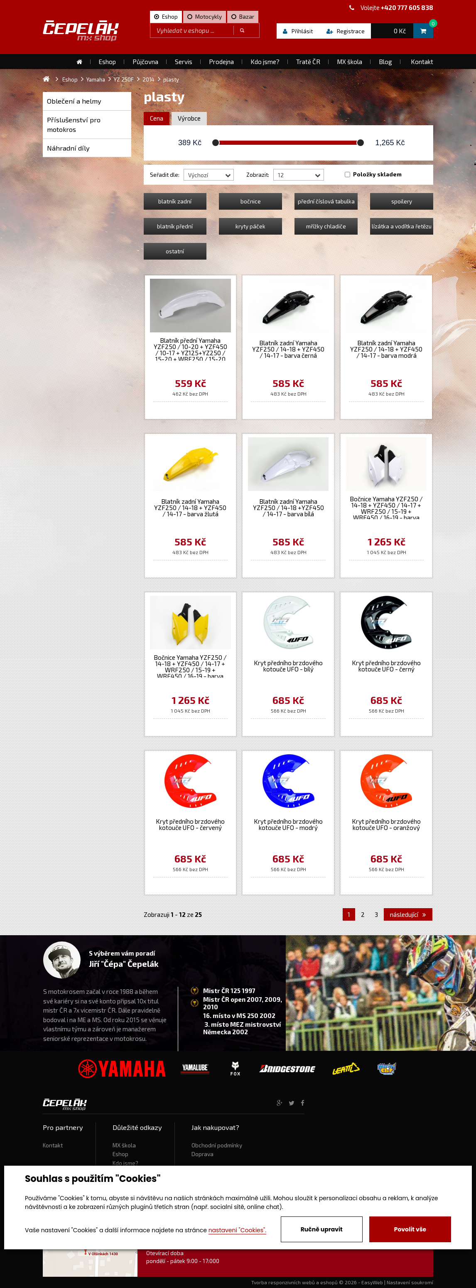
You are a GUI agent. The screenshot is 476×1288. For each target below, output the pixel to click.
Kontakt (53, 1145)
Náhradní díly (68, 148)
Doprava (202, 1154)
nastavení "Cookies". (237, 1230)
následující (408, 914)
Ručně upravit (322, 1229)
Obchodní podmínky (216, 1145)
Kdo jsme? (125, 1163)
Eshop (120, 1154)
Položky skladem (377, 174)
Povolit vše (410, 1229)
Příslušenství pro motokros (74, 125)
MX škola (124, 1145)
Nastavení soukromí (410, 1282)
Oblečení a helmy (74, 101)
